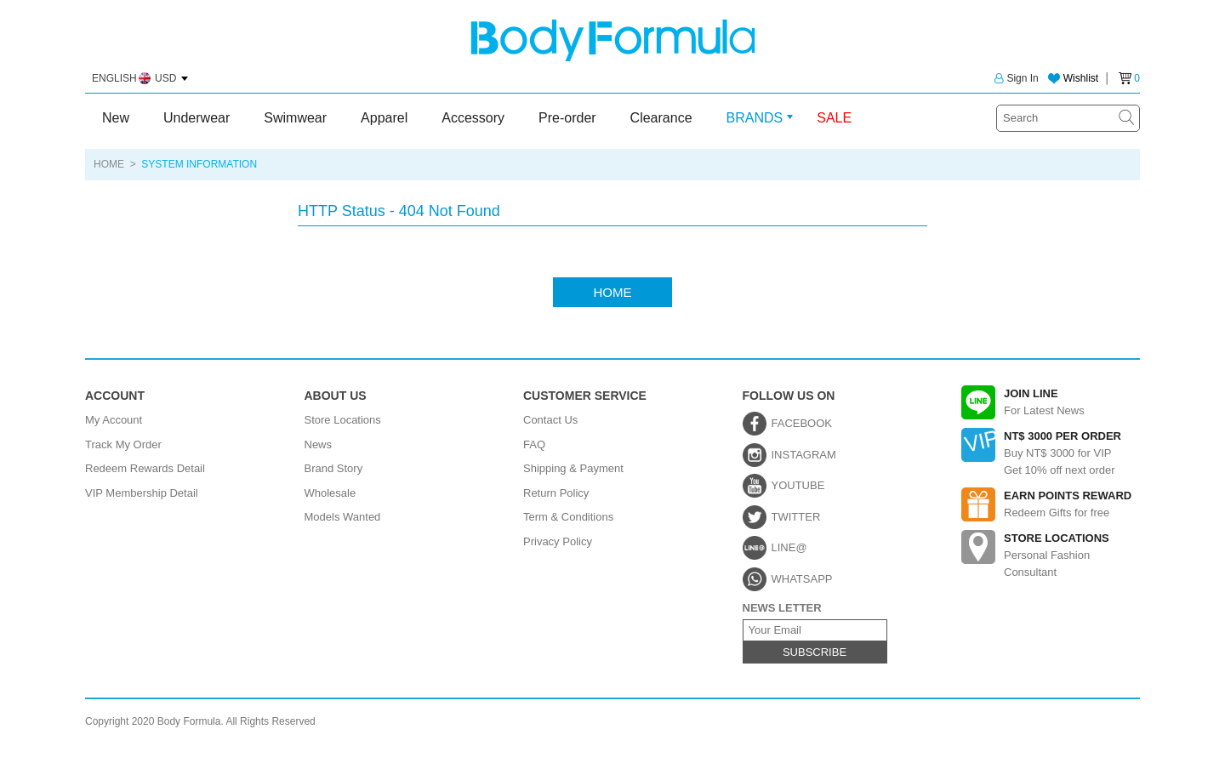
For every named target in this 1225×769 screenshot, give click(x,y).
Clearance (661, 118)
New (115, 118)
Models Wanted (343, 516)
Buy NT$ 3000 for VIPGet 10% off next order (1050, 452)
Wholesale (330, 493)
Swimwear (295, 118)
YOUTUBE (798, 485)
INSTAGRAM (804, 454)
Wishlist (1080, 78)
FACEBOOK (802, 423)
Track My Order (123, 444)
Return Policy (556, 493)
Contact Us (550, 419)
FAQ (534, 444)
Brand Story (334, 468)
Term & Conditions (568, 516)
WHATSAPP (802, 578)
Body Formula (613, 40)
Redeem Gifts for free (1050, 504)
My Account (113, 419)
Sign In (1016, 78)
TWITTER (796, 516)
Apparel (384, 118)
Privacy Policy (557, 541)
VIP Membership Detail (141, 493)
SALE (834, 118)
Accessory (473, 118)
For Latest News (1050, 402)
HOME (109, 164)
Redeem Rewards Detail (145, 468)
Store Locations (343, 419)
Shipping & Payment (573, 468)
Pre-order (567, 118)
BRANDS (754, 118)
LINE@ (789, 547)
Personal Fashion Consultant (1050, 554)
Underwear (196, 118)
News (319, 444)
